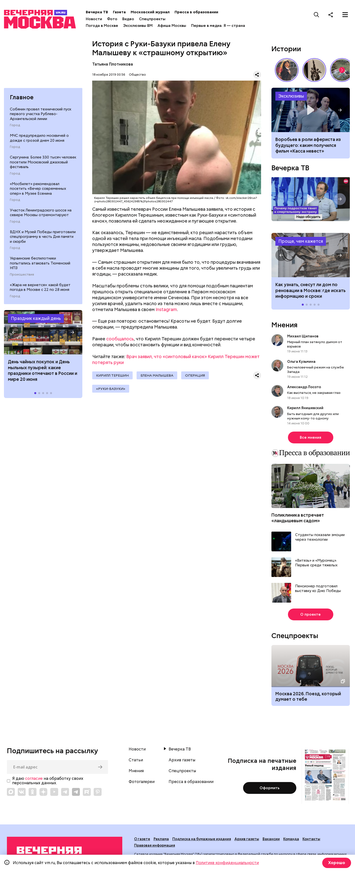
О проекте (310, 614)
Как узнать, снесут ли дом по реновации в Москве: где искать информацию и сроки (310, 255)
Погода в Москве (102, 25)
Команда (291, 839)
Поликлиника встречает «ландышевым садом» (297, 517)
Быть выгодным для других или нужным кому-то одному (313, 416)
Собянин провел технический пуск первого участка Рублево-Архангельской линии (40, 114)
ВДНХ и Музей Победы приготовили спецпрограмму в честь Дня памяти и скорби (43, 236)
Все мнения (310, 437)
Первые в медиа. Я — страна (218, 25)
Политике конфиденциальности (227, 862)
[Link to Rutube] (87, 792)
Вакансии (271, 839)
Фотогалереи (142, 782)
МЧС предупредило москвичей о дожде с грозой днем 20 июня (39, 138)
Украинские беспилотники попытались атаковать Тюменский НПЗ (40, 263)
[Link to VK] (22, 792)
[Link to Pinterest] (98, 792)
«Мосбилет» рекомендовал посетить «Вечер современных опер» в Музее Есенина (38, 188)
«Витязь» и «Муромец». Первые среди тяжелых (316, 563)
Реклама (161, 839)
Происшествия (22, 275)
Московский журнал (150, 12)
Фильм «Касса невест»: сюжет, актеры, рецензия (310, 110)
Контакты (311, 839)
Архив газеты (182, 760)
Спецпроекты (152, 19)
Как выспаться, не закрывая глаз (313, 392)
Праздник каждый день (36, 318)
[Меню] (345, 14)
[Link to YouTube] (54, 792)
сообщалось (120, 339)
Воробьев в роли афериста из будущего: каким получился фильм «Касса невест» (308, 145)
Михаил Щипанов (303, 336)
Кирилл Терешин (112, 375)
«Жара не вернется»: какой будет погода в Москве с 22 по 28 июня (40, 287)
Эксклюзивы (291, 96)
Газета (119, 12)
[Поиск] (316, 14)
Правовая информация (154, 845)
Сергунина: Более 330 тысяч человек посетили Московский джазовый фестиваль (43, 162)
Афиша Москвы (172, 25)
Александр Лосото (304, 387)
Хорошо (336, 862)
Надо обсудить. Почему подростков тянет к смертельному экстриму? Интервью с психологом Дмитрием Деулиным (310, 199)
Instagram (166, 309)
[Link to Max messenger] (11, 792)
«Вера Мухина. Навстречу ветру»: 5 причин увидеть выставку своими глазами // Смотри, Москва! (314, 70)
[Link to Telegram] (65, 792)
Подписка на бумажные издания (201, 839)
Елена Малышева (157, 375)
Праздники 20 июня (43, 332)
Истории (286, 48)
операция (195, 375)
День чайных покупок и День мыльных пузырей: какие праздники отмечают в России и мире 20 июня (42, 370)
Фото (112, 19)
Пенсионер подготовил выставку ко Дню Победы (318, 588)
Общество (137, 74)
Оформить (270, 787)
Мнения (284, 324)
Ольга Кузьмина (302, 362)
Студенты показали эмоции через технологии (320, 537)
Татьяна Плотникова (112, 64)
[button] (14, 332)
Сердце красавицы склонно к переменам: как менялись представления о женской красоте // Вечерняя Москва (287, 70)
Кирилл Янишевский (305, 408)
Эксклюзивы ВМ (138, 25)
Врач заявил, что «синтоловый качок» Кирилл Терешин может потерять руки (176, 359)
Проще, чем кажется (300, 241)
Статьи (136, 760)
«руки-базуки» (110, 388)
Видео (128, 19)
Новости (94, 19)
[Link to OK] (32, 792)
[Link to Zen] (43, 792)
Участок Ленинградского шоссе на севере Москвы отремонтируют (40, 213)
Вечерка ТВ (97, 12)
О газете (142, 839)
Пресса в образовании (196, 12)
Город (15, 125)
